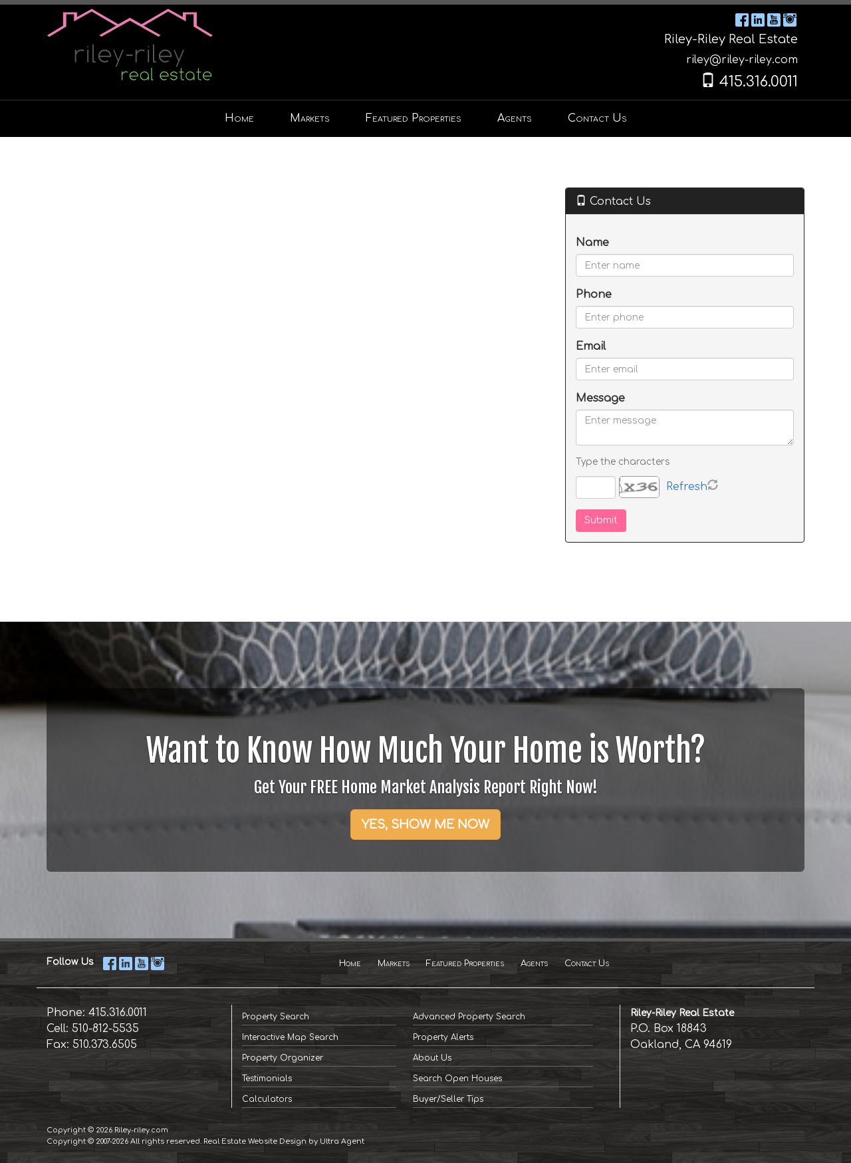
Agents (534, 963)
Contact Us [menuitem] (597, 118)
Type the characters (622, 462)
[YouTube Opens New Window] (774, 19)
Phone (594, 295)
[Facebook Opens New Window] (742, 19)
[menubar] (426, 118)
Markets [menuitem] (310, 118)
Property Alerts (443, 1037)
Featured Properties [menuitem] (413, 118)
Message (600, 398)
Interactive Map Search (290, 1037)
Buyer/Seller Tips (448, 1099)
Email (591, 346)
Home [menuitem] (239, 118)
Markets (394, 963)
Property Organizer (282, 1058)
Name (592, 243)
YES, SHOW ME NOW (425, 824)
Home (350, 963)
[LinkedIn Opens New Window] (758, 19)
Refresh (686, 487)
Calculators (267, 1099)
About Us (432, 1058)
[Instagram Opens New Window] (790, 19)
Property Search (275, 1016)
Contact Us (586, 963)
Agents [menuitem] (514, 118)
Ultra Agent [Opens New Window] (342, 1141)
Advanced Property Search (469, 1016)
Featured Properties (465, 963)
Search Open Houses (457, 1078)
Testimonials (267, 1078)
